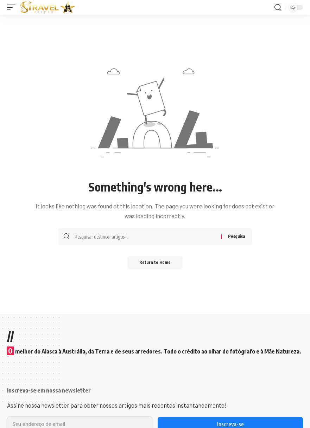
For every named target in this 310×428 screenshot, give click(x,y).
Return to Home (155, 262)
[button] (13, 7)
